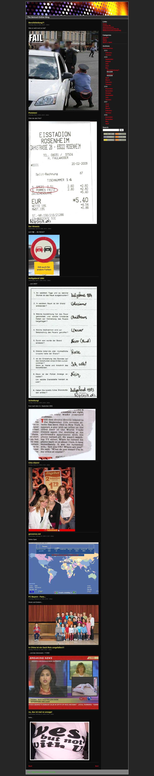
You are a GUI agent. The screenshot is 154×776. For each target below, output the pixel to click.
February (108, 52)
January (108, 55)
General (105, 37)
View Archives (108, 48)
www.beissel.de (108, 27)
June (107, 66)
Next (97, 766)
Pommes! (110, 74)
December (109, 88)
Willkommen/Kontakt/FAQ (112, 30)
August (108, 61)
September (109, 59)
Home (105, 24)
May (106, 68)
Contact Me (107, 25)
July (106, 63)
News (105, 39)
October (108, 93)
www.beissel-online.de (111, 29)
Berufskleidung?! (113, 70)
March (107, 80)
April (107, 78)
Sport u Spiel (107, 42)
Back (30, 766)
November (109, 91)
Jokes (105, 40)
